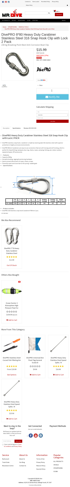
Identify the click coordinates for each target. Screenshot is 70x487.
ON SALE (14, 20)
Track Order (6, 462)
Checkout (59, 15)
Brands (63, 20)
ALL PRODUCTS (6, 20)
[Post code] (52, 118)
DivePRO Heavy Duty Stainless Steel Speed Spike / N (58, 360)
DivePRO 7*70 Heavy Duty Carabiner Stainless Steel (11, 251)
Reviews (30, 128)
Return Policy (29, 5)
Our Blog (22, 462)
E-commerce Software (33, 485)
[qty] (52, 111)
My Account (5, 459)
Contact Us (27, 2)
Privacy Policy (55, 2)
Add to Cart (11, 320)
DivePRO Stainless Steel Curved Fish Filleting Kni (12, 359)
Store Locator (35, 2)
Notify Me (52, 97)
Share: (42, 80)
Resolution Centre (7, 466)
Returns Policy (40, 466)
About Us (22, 459)
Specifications (17, 128)
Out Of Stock (12, 265)
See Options (11, 375)
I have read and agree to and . (12, 445)
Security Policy (40, 469)
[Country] (52, 115)
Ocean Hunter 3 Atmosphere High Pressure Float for (11, 305)
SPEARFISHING (21, 20)
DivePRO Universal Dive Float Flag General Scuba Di (35, 360)
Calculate (52, 121)
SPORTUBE (35, 20)
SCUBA (28, 20)
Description (6, 128)
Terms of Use (40, 459)
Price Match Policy (45, 2)
